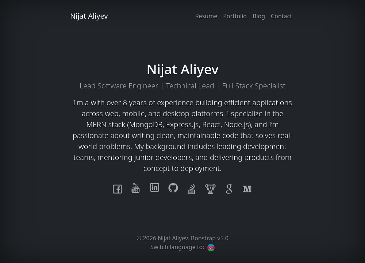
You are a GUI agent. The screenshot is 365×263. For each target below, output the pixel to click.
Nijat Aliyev (89, 16)
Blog (259, 16)
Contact (281, 16)
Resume (206, 16)
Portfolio (235, 16)
